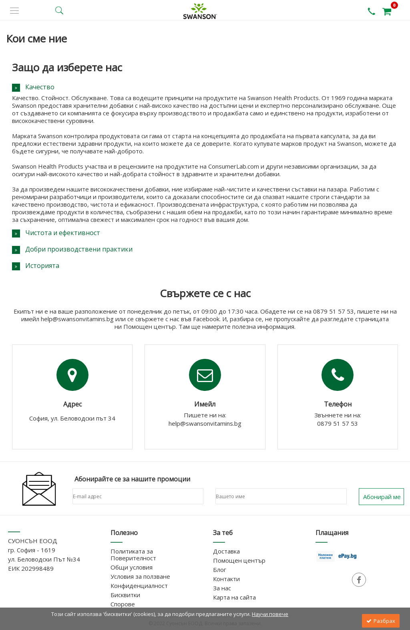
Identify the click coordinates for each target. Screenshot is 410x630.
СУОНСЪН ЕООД (32, 541)
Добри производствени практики (79, 249)
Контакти (226, 579)
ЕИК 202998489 (31, 568)
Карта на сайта (234, 597)
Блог (219, 570)
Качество (39, 87)
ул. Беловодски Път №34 (44, 559)
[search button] (59, 10)
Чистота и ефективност (62, 232)
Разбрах (380, 620)
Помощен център (239, 560)
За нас (222, 588)
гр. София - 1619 (31, 550)
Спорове (123, 604)
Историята (42, 265)
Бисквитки (125, 595)
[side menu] (14, 10)
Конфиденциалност (139, 586)
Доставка (226, 551)
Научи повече (270, 614)
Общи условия (132, 567)
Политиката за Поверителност (133, 554)
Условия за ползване (140, 576)
